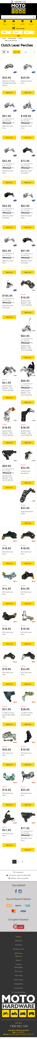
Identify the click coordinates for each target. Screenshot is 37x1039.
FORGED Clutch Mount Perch (25, 472)
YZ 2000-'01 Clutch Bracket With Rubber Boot (8, 715)
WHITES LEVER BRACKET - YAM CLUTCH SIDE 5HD (26, 433)
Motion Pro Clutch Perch (26, 82)
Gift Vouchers (18, 953)
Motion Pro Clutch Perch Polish (7, 306)
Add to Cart (9, 93)
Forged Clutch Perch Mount (27, 512)
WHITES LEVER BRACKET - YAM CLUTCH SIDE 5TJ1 (7, 478)
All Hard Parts (12, 38)
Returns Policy (18, 980)
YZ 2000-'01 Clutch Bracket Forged (27, 714)
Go (18, 35)
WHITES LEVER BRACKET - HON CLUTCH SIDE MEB (26, 348)
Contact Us (18, 964)
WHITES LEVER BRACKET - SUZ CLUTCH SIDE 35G (26, 393)
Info (13, 123)
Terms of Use (18, 971)
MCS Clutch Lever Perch (7, 553)
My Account (18, 941)
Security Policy (18, 988)
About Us (18, 960)
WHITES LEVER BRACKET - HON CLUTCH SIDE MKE (8, 388)
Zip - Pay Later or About (18, 992)
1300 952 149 (20, 1)
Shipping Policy (18, 984)
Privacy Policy (18, 975)
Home (4, 38)
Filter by (17, 52)
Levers (20, 38)
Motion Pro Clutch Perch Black (26, 172)
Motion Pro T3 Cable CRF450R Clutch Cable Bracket (9, 83)
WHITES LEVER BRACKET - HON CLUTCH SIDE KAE (26, 303)
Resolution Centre (18, 949)
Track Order (18, 945)
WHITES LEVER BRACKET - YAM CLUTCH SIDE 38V (7, 433)
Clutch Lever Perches (11, 40)
